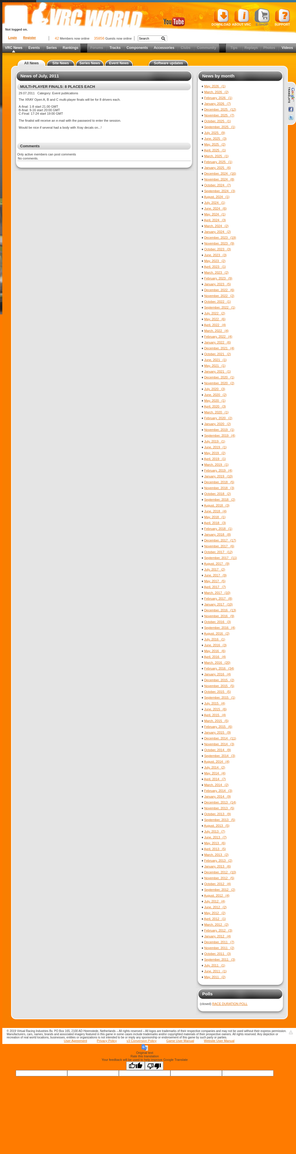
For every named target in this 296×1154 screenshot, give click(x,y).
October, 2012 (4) (217, 884)
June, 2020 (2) (215, 395)
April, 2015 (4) (215, 715)
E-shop (262, 17)
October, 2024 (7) (217, 185)
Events (34, 48)
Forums (96, 48)
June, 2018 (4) (215, 511)
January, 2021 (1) (217, 371)
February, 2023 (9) (218, 278)
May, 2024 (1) (214, 214)
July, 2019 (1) (214, 441)
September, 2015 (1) (219, 697)
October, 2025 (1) (217, 121)
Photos (269, 48)
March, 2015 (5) (216, 721)
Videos (287, 48)
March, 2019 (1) (216, 464)
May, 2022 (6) (214, 319)
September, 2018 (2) (219, 499)
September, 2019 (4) (219, 435)
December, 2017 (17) (220, 540)
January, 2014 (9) (217, 796)
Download (221, 17)
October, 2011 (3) (217, 953)
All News (31, 63)
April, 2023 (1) (215, 266)
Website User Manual (219, 1041)
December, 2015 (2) (219, 680)
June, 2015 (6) (215, 709)
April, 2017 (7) (215, 587)
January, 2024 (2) (217, 231)
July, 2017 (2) (214, 569)
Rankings (70, 48)
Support (282, 17)
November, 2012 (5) (219, 878)
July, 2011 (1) (214, 965)
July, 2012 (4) (214, 901)
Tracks (115, 48)
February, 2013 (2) (218, 860)
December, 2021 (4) (219, 348)
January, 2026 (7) (217, 103)
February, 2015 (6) (218, 726)
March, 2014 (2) (216, 785)
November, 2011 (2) (219, 948)
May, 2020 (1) (214, 400)
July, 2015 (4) (214, 703)
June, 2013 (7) (215, 837)
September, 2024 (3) (219, 191)
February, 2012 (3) (218, 930)
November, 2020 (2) (219, 383)
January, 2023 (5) (217, 284)
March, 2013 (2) (216, 854)
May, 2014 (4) (214, 773)
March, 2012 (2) (216, 924)
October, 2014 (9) (217, 750)
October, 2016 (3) (217, 622)
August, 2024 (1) (216, 197)
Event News (118, 63)
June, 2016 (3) (215, 645)
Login (12, 37)
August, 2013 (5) (216, 825)
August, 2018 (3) (216, 505)
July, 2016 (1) (214, 639)
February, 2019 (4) (218, 470)
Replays (251, 48)
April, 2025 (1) (215, 150)
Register (29, 37)
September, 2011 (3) (219, 959)
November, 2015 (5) (219, 686)
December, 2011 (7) (219, 942)
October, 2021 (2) (217, 354)
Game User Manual (180, 1041)
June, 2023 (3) (215, 255)
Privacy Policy (107, 1041)
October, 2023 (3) (217, 249)
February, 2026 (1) (218, 98)
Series (51, 48)
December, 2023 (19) (220, 237)
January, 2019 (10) (218, 476)
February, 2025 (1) (218, 162)
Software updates (168, 63)
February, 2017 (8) (218, 598)
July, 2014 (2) (214, 767)
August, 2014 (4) (216, 761)
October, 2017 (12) (218, 552)
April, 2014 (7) (215, 779)
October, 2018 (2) (217, 493)
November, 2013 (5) (219, 808)
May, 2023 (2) (214, 261)
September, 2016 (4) (219, 627)
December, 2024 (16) (220, 173)
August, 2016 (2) (216, 633)
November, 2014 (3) (219, 744)
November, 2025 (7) (219, 115)
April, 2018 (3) (215, 523)
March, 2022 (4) (216, 330)
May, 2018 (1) (214, 517)
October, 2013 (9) (217, 814)
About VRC (241, 17)
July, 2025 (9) (214, 132)
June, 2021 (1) (215, 360)
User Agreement (75, 1041)
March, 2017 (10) (217, 592)
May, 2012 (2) (214, 913)
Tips (233, 48)
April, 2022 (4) (215, 325)
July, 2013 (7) (214, 831)
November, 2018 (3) (219, 488)
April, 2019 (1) (215, 459)
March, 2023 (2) (216, 272)
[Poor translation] (154, 1065)
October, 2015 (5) (217, 691)
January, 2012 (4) (217, 936)
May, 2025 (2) (214, 144)
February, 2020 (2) (218, 418)
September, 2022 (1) (219, 307)
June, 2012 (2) (215, 907)
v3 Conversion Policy (141, 1041)
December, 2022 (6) (219, 290)
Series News (90, 63)
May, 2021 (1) (214, 365)
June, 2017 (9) (215, 575)
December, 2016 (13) (220, 610)
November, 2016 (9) (219, 616)
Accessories (164, 48)
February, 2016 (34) (219, 668)
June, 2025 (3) (215, 138)
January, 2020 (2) (217, 424)
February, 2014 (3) (218, 790)
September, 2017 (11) (220, 558)
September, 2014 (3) (219, 755)
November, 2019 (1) (219, 429)
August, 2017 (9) (216, 563)
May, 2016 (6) (214, 651)
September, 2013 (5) (219, 820)
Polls (207, 993)
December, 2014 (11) (220, 738)
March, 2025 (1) (216, 156)
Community (206, 48)
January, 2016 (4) (217, 674)
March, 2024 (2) (216, 226)
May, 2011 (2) (214, 977)
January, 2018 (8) (217, 534)
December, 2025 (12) (220, 109)
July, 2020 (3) (214, 389)
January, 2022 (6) (217, 342)
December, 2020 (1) (219, 377)
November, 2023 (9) (219, 243)
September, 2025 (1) (219, 127)
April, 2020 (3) (215, 406)
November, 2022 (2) (219, 296)
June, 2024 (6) (215, 208)
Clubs (185, 48)
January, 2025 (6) (217, 167)
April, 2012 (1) (215, 919)
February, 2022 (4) (218, 336)
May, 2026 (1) (214, 86)
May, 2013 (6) (214, 843)
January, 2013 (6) (217, 866)
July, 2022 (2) (214, 313)
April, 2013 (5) (215, 849)
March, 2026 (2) (216, 92)
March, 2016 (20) (217, 662)
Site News (60, 63)
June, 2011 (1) (215, 971)
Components (137, 48)
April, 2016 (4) (215, 657)
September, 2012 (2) (219, 889)
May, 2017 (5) (214, 581)
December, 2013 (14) (220, 802)
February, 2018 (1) (218, 528)
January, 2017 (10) (218, 604)
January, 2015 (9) (217, 732)
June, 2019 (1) (215, 447)
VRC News (13, 48)
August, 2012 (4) (216, 895)
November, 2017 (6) (219, 546)
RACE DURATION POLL (229, 1004)
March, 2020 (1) (216, 412)
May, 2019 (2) (214, 453)
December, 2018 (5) (219, 482)
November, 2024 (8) (219, 179)
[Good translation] (135, 1065)
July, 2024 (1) (214, 202)
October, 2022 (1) (217, 301)
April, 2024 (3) (215, 220)
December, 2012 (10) (220, 872)
